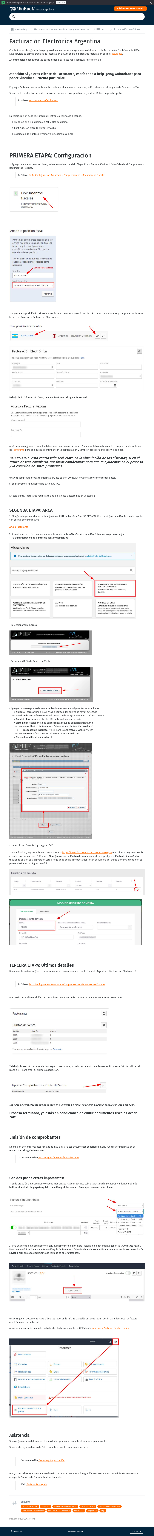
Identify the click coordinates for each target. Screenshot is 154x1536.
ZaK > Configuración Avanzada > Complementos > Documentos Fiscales (67, 175)
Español (137, 1531)
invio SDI (45, 1506)
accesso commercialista (109, 1506)
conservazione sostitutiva (65, 1506)
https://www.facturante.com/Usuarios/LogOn (87, 852)
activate (61, 2)
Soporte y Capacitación (52, 1460)
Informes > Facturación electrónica (110, 1328)
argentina (92, 1511)
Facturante (116, 53)
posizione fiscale (30, 1506)
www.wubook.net (76, 1531)
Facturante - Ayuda (37, 1484)
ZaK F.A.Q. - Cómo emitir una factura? (59, 1157)
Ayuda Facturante (18, 526)
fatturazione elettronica (33, 1511)
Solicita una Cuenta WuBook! (130, 8)
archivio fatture (88, 1506)
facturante (78, 1511)
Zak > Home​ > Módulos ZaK (43, 100)
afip (103, 1511)
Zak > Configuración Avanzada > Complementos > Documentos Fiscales (67, 984)
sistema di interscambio (59, 1511)
